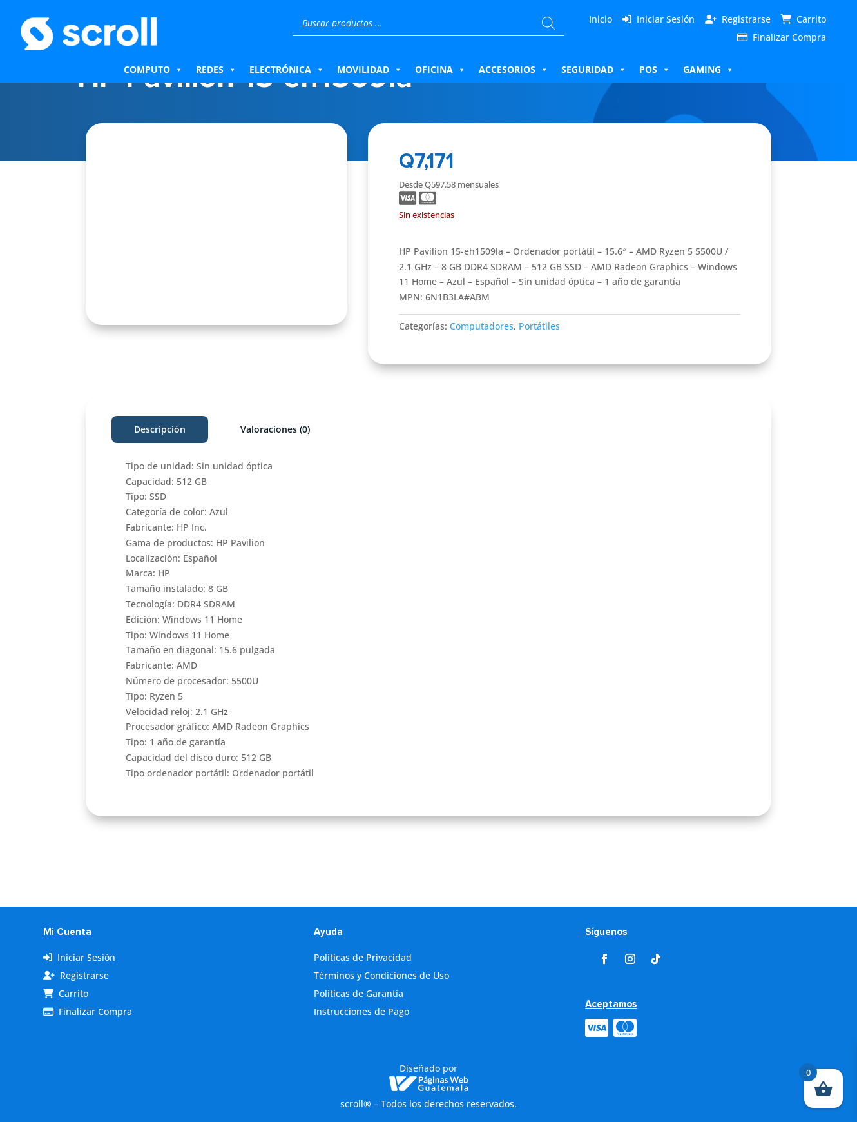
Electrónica (286, 70)
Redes (216, 70)
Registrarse (746, 19)
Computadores (482, 326)
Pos (654, 70)
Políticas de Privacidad (363, 957)
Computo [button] (153, 70)
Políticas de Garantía (358, 993)
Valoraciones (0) (275, 429)
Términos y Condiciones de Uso (381, 975)
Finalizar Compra (789, 37)
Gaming (708, 70)
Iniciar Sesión (666, 19)
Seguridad (593, 70)
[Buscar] (548, 23)
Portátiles (539, 326)
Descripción (160, 429)
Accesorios (513, 70)
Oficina (440, 70)
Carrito (811, 19)
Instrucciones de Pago (361, 1011)
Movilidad (369, 70)
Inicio (600, 19)
